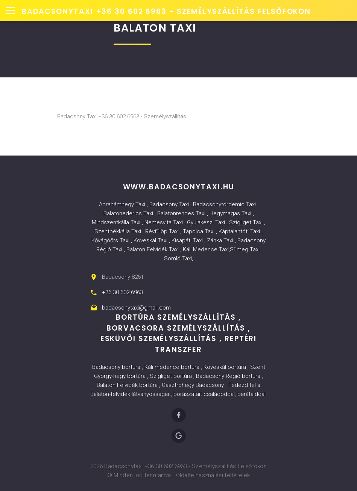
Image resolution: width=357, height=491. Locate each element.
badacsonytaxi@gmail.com (136, 307)
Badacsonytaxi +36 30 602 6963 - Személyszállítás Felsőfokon (166, 11)
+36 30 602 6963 (122, 292)
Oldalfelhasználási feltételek (213, 475)
